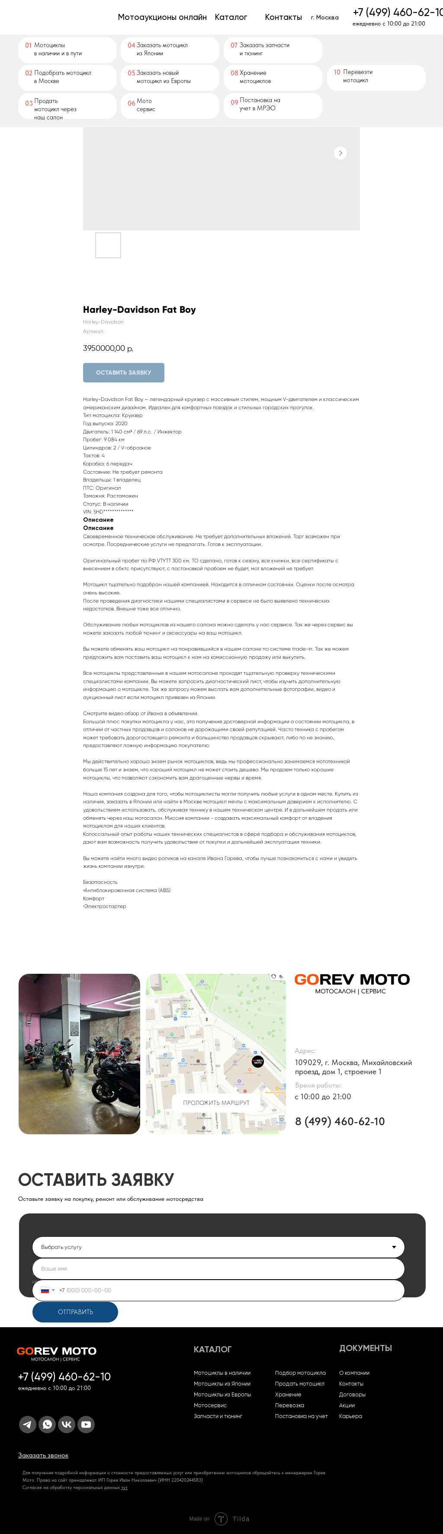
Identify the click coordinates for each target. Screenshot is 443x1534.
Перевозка (289, 1406)
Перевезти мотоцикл (357, 76)
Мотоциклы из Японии (222, 1384)
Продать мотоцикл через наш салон (55, 109)
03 (29, 103)
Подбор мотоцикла (300, 1373)
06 (131, 103)
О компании (354, 1373)
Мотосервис (210, 1406)
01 (28, 45)
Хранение (288, 1395)
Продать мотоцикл (299, 1384)
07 (234, 45)
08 (234, 73)
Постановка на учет (301, 1416)
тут (124, 1487)
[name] (218, 1269)
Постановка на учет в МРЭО (260, 104)
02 (28, 73)
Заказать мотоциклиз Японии (162, 49)
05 (131, 73)
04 (131, 45)
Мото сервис (146, 105)
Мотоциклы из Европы (222, 1395)
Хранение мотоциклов (255, 77)
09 (234, 102)
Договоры (352, 1395)
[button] (43, 1455)
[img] (65, 17)
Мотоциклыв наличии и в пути (58, 49)
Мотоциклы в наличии (222, 1373)
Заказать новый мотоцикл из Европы (164, 77)
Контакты (351, 1384)
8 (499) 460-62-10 (340, 1121)
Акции (347, 1406)
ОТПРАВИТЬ (75, 1312)
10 (337, 72)
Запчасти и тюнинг (218, 1416)
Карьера (350, 1416)
